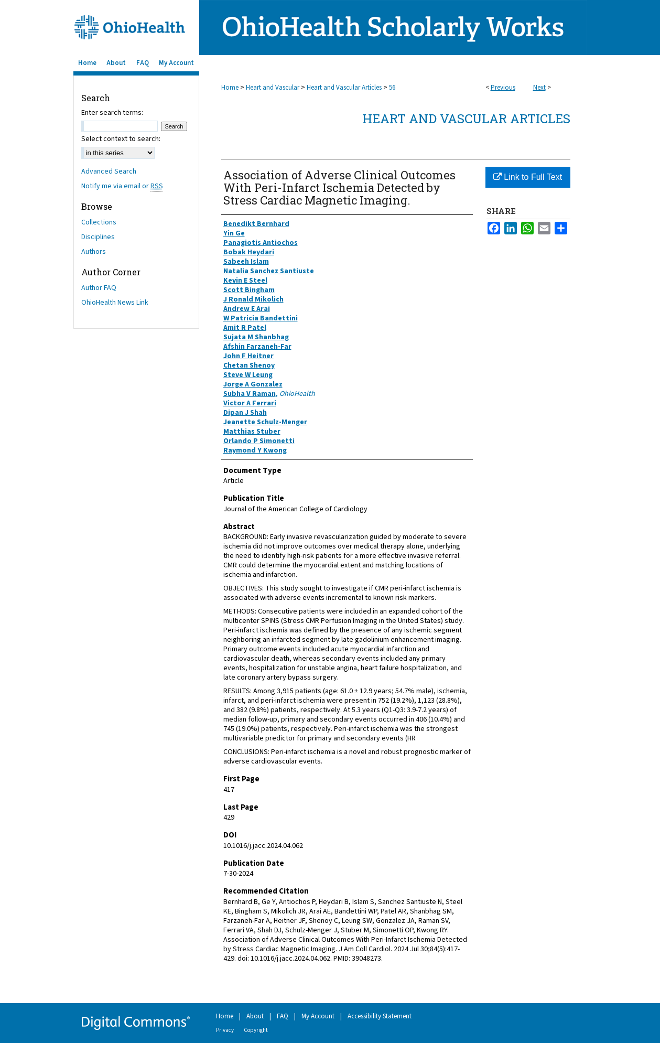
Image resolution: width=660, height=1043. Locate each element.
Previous (503, 87)
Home (230, 87)
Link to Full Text (527, 177)
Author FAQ (98, 288)
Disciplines (98, 237)
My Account (317, 1016)
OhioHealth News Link (114, 302)
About (255, 1016)
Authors (93, 251)
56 (392, 87)
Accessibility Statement (380, 1016)
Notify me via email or (122, 186)
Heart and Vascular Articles (344, 87)
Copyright (256, 1030)
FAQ (282, 1016)
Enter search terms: (112, 112)
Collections (98, 222)
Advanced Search (108, 171)
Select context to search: (120, 139)
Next (539, 87)
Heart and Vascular (272, 87)
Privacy (225, 1030)
